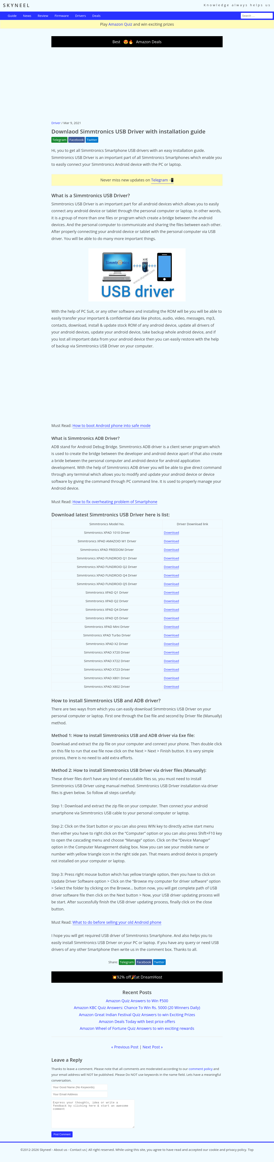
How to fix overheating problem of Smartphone (115, 501)
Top (250, 1155)
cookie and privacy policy (227, 1155)
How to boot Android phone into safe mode (112, 425)
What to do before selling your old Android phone (117, 922)
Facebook (76, 140)
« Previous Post (124, 1046)
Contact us (78, 1155)
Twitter (92, 140)
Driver (56, 123)
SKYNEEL (16, 5)
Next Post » (153, 1046)
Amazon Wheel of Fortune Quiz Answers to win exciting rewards (137, 1028)
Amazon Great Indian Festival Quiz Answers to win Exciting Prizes (137, 1014)
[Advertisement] (137, 84)
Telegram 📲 (162, 179)
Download (171, 532)
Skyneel (45, 1155)
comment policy (201, 1069)
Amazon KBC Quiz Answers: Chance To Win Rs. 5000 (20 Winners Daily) (137, 1007)
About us (60, 1155)
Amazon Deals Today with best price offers (137, 1021)
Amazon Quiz (120, 24)
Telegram (59, 140)
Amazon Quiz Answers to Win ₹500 (137, 1000)
